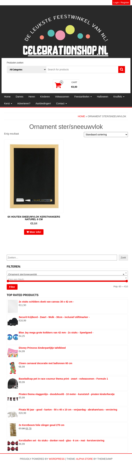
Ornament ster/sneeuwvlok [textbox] (66, 274)
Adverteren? (23, 103)
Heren (32, 96)
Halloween (102, 96)
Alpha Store (84, 458)
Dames (19, 96)
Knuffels (118, 96)
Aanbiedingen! (43, 103)
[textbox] (67, 279)
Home (7, 96)
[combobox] (67, 273)
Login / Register (121, 2)
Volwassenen (62, 96)
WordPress (57, 458)
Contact (61, 103)
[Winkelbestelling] (106, 134)
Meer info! (35, 232)
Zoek (123, 257)
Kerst (8, 103)
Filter (12, 287)
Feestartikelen (83, 96)
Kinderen (45, 96)
